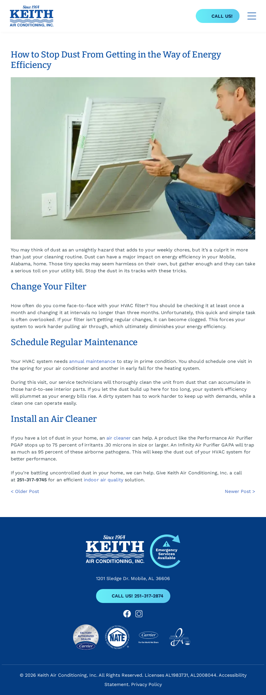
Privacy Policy (146, 684)
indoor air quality (103, 479)
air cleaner (118, 438)
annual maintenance (92, 361)
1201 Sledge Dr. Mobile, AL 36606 (133, 578)
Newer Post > (240, 491)
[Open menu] (251, 16)
